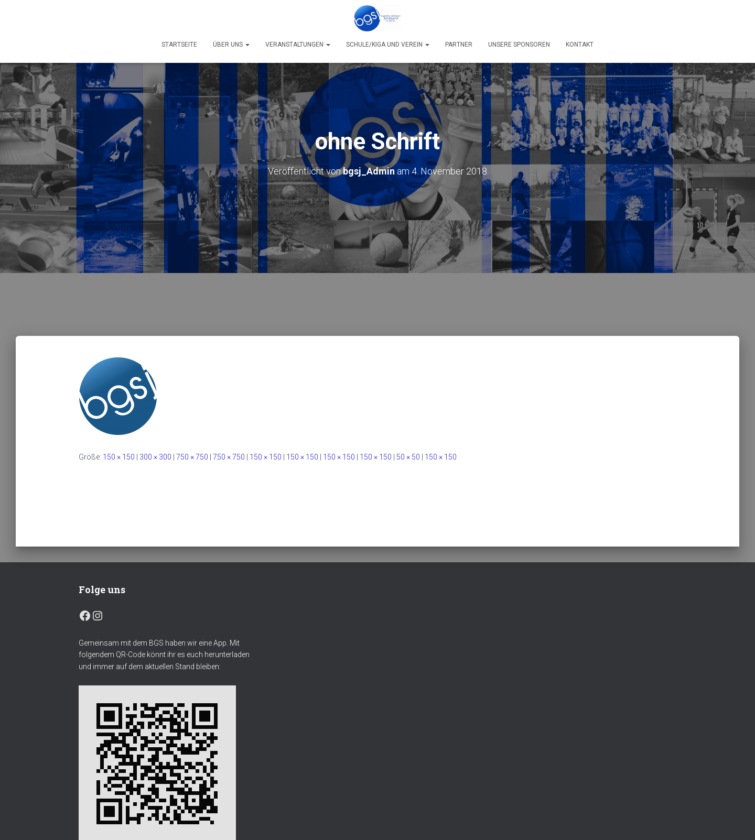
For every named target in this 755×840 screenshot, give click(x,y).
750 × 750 (192, 457)
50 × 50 (408, 457)
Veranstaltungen (297, 44)
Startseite (179, 44)
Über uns (231, 44)
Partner (458, 44)
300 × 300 (155, 457)
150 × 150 (119, 457)
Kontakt (580, 44)
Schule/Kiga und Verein (387, 44)
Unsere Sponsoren (519, 44)
